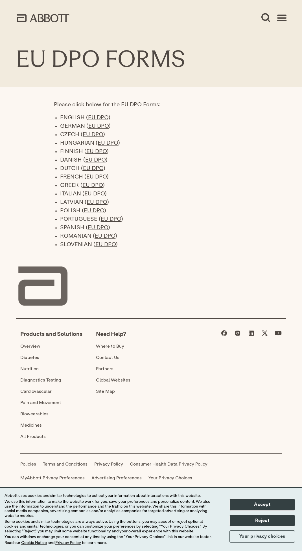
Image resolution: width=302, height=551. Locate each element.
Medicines (31, 425)
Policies (28, 464)
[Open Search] (265, 18)
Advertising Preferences (116, 478)
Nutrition (29, 369)
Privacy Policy (108, 464)
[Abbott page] (224, 334)
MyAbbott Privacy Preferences (52, 478)
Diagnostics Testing (40, 380)
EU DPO (98, 117)
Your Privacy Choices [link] (170, 478)
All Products (33, 436)
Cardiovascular (36, 391)
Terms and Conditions (65, 464)
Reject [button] (262, 520)
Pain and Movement (40, 402)
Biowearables (34, 414)
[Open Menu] (281, 18)
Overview (30, 346)
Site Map (105, 391)
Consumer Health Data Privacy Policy (168, 464)
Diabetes (29, 357)
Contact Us (107, 357)
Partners (104, 369)
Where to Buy (110, 346)
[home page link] (43, 18)
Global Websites (113, 380)
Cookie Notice (34, 543)
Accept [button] (262, 504)
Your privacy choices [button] (262, 536)
